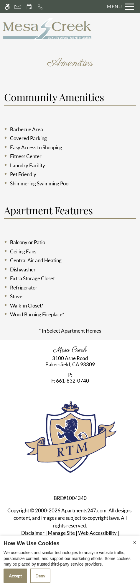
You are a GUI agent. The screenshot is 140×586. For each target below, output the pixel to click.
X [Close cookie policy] (134, 542)
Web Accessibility (97, 533)
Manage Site (61, 533)
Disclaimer (33, 533)
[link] (70, 361)
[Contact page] (17, 6)
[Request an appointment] (29, 6)
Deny (40, 575)
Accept (15, 575)
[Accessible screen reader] (7, 6)
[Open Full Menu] (119, 6)
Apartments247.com (83, 510)
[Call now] (40, 6)
